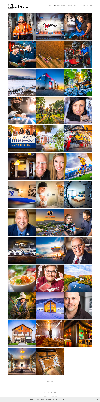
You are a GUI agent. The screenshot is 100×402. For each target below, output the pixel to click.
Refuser (65, 399)
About (50, 5)
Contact (76, 5)
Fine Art (63, 5)
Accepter (58, 399)
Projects (57, 5)
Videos (70, 5)
